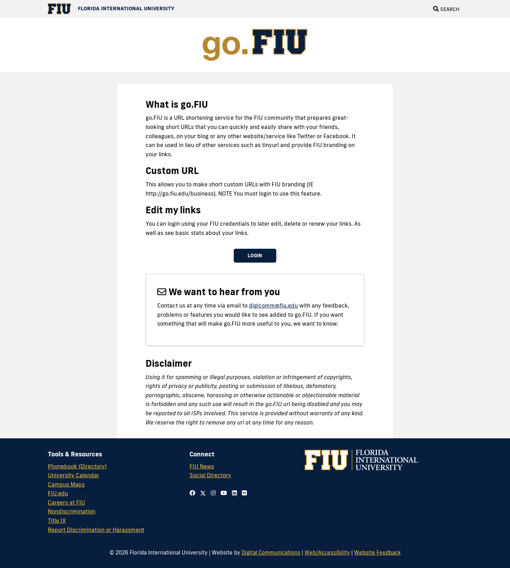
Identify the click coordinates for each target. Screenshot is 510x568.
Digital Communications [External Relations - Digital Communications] (271, 552)
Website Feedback (377, 552)
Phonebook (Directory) (77, 466)
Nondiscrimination (71, 511)
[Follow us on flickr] (244, 492)
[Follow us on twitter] (203, 492)
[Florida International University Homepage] (111, 9)
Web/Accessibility (327, 552)
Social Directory (210, 475)
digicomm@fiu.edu (273, 305)
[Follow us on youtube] (224, 492)
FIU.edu (58, 493)
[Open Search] (446, 9)
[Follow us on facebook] (192, 492)
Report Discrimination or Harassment (96, 529)
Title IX (57, 520)
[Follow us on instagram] (213, 492)
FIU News (201, 466)
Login (255, 255)
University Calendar (73, 475)
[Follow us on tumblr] (234, 492)
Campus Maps (66, 484)
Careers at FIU (66, 502)
